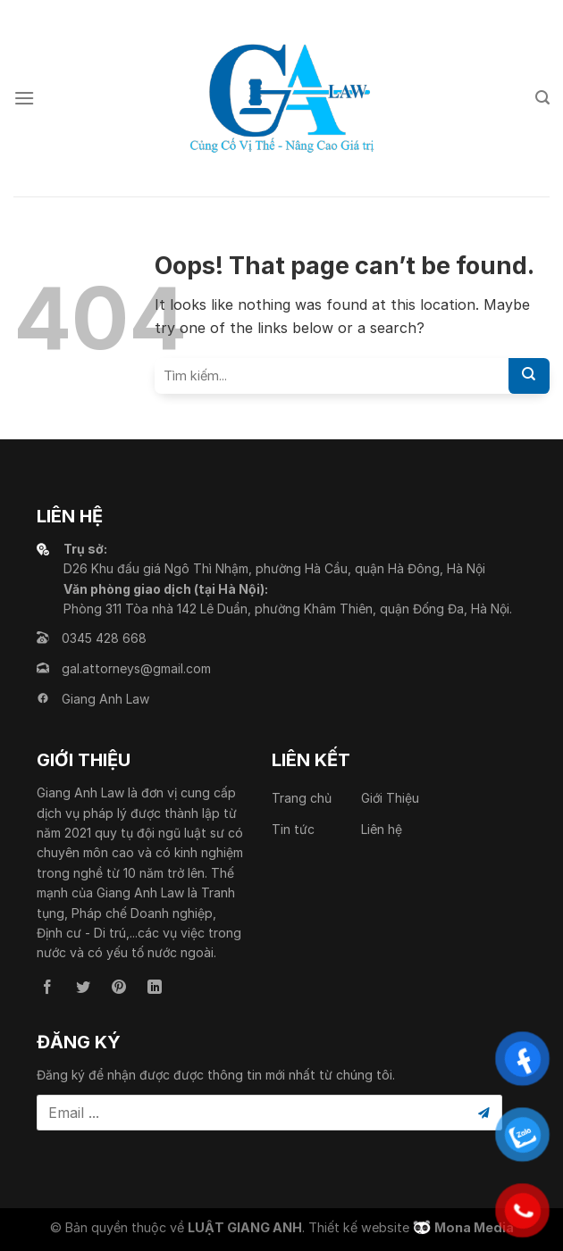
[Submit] (529, 376)
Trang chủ (302, 797)
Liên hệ (381, 829)
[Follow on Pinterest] (119, 988)
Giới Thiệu (390, 797)
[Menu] (24, 98)
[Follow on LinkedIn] (154, 988)
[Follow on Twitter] (83, 988)
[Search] (542, 97)
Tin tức (293, 829)
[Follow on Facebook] (47, 988)
